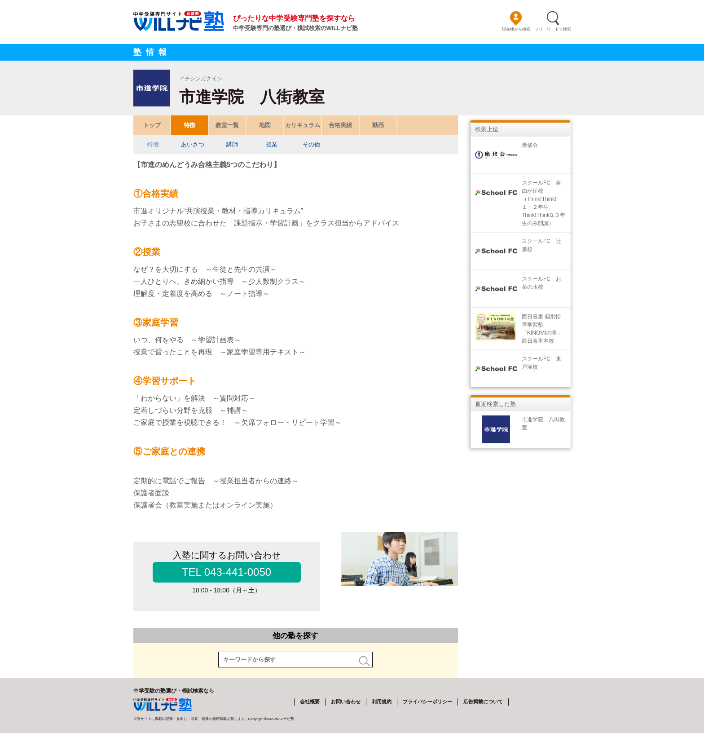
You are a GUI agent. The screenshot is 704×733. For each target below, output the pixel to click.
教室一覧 (227, 125)
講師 (232, 144)
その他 (311, 144)
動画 (378, 125)
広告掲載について (483, 701)
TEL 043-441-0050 (226, 572)
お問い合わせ (346, 701)
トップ (151, 125)
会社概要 (310, 701)
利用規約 (382, 701)
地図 (265, 125)
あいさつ (192, 144)
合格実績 (340, 125)
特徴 (189, 125)
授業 (271, 144)
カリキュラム (302, 125)
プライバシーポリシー (427, 701)
